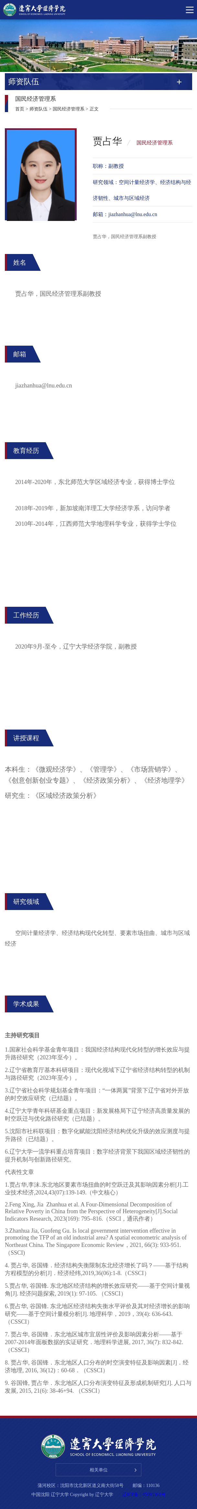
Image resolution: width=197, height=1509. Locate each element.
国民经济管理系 (68, 109)
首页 (19, 109)
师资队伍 (38, 109)
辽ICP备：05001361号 (144, 1494)
